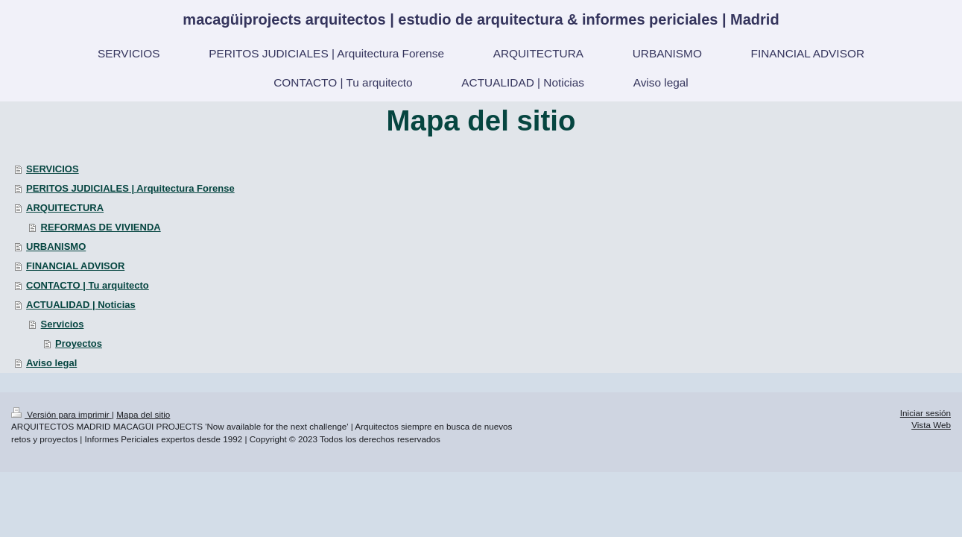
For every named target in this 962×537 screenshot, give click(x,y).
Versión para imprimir (61, 414)
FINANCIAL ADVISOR (75, 265)
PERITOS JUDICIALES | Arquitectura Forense (130, 188)
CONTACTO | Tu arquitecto (87, 285)
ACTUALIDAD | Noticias (81, 304)
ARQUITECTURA (65, 207)
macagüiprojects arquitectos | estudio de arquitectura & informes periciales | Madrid (481, 19)
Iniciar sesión (925, 413)
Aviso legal (51, 362)
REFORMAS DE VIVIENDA (101, 227)
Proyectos (78, 343)
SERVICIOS (52, 169)
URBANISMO (56, 246)
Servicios (62, 324)
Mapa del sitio (143, 414)
